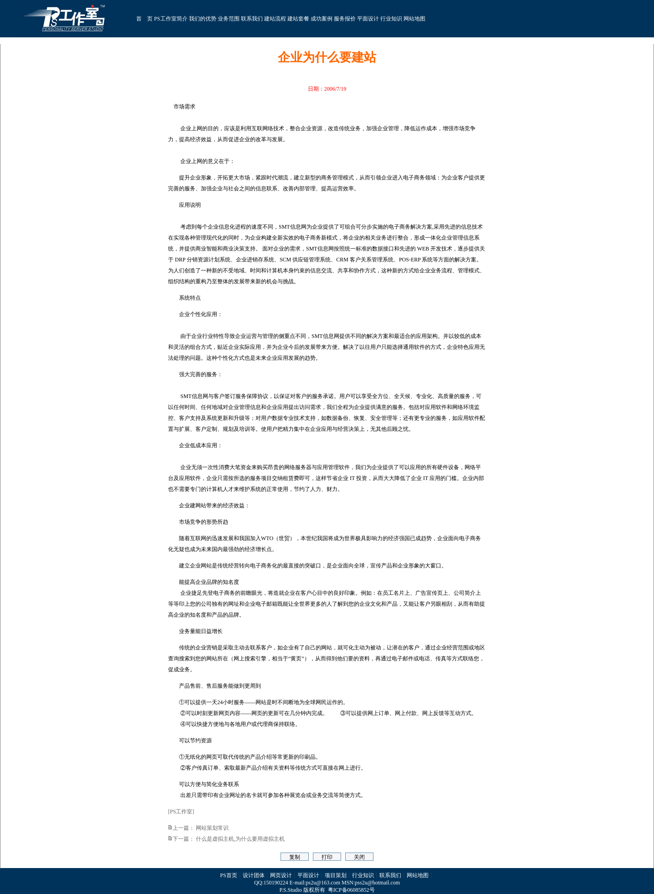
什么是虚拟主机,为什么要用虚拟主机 (240, 839)
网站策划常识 (212, 828)
